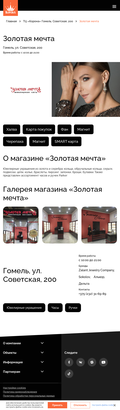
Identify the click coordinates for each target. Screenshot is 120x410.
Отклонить (80, 405)
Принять (57, 405)
